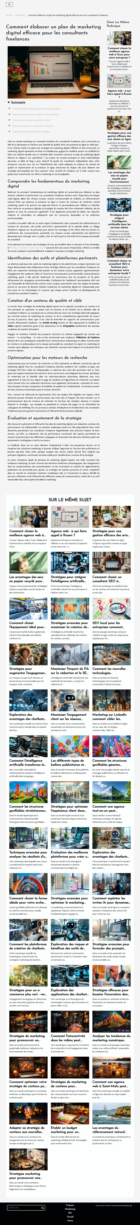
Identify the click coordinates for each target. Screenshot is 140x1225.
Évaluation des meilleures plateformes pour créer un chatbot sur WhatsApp (70, 857)
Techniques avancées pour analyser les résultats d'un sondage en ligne (28, 857)
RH (70, 1213)
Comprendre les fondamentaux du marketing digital (36, 109)
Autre (70, 1221)
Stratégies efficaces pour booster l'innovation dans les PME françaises (110, 994)
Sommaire (18, 102)
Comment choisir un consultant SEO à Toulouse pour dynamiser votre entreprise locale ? (119, 267)
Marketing (20, 15)
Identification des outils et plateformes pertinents (35, 114)
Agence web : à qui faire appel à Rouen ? (119, 94)
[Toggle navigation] (9, 4)
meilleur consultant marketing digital (28, 248)
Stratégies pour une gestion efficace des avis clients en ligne (119, 136)
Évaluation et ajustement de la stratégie (31, 132)
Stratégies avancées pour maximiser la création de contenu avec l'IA (69, 627)
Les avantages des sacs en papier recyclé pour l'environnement (26, 581)
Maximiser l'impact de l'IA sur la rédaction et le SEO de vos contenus (70, 673)
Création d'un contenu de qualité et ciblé (30, 120)
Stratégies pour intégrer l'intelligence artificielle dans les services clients (119, 221)
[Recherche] (26, 1208)
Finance (70, 1205)
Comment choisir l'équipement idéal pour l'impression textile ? (26, 627)
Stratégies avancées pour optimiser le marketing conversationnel (69, 902)
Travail (70, 1217)
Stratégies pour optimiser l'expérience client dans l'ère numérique (69, 811)
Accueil (9, 15)
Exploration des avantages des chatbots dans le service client (109, 857)
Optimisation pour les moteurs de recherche (32, 126)
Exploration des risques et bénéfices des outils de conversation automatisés (69, 948)
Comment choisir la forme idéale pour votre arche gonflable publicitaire (28, 902)
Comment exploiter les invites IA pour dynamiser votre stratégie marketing (111, 902)
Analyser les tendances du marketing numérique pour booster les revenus (111, 1040)
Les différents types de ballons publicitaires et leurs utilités (67, 765)
